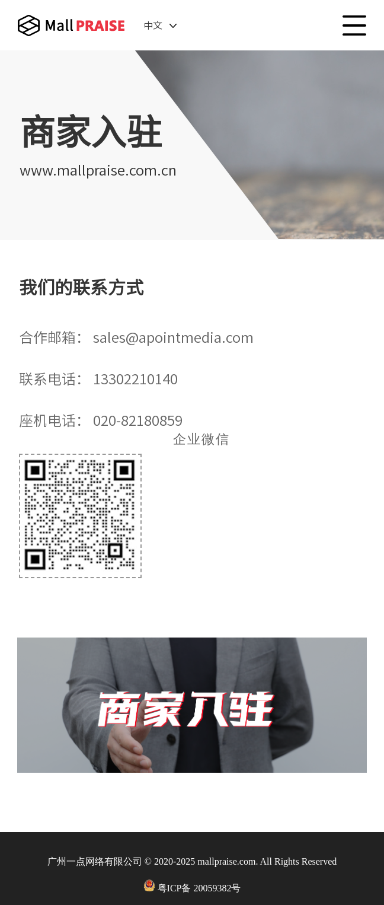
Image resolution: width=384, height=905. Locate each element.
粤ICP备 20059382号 (199, 888)
